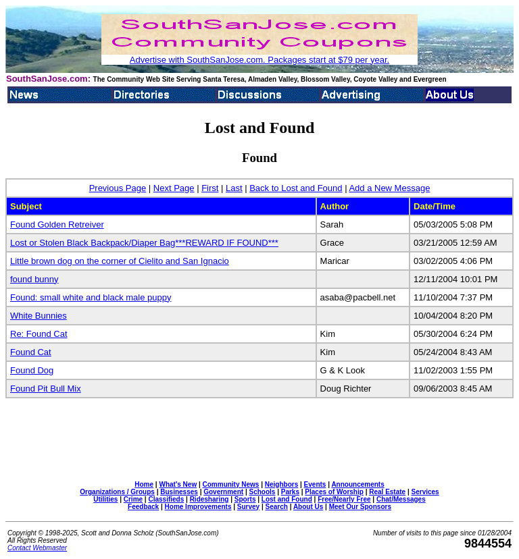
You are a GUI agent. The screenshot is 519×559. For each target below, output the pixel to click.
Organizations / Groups (117, 492)
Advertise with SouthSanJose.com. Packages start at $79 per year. (259, 60)
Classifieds (166, 499)
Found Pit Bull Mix (45, 388)
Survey (248, 506)
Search (277, 506)
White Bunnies (38, 316)
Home (143, 484)
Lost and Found (287, 499)
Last (234, 188)
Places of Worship (334, 492)
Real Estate (387, 492)
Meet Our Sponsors (360, 506)
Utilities (105, 499)
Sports (245, 499)
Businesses (179, 492)
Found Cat (30, 352)
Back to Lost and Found (295, 188)
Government (223, 492)
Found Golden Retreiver (57, 224)
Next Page (174, 188)
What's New (178, 484)
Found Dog (31, 370)
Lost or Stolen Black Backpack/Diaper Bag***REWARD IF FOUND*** (144, 243)
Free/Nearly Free (344, 499)
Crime (133, 499)
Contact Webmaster (37, 548)
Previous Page (118, 188)
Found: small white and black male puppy (90, 297)
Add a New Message (389, 188)
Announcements (357, 484)
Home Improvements (198, 506)
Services (425, 492)
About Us (308, 506)
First (209, 188)
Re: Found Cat (39, 334)
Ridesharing (209, 499)
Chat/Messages (401, 499)
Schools (262, 492)
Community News (231, 484)
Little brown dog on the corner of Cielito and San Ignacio (119, 261)
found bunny (34, 279)
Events (315, 484)
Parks (290, 492)
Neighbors (281, 484)
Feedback (143, 506)
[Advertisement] (259, 439)
